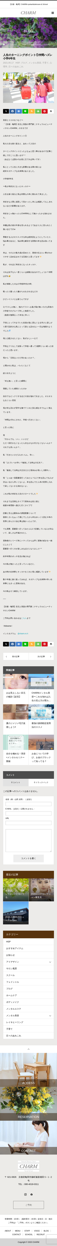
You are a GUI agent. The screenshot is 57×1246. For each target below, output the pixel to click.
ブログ (24, 63)
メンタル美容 (34, 63)
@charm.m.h (23, 634)
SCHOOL (29, 1234)
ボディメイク (12, 1002)
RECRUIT (41, 1234)
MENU (17, 1231)
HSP (18, 63)
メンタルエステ (13, 1009)
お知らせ (10, 955)
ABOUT (8, 1231)
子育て (45, 63)
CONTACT (16, 1234)
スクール (10, 975)
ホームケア (11, 995)
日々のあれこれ (16, 66)
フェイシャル (12, 982)
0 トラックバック (41, 782)
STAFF (27, 1231)
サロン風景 (11, 968)
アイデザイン (12, 962)
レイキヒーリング (14, 1022)
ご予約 (28, 1205)
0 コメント (15, 782)
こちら (24, 618)
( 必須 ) (18, 799)
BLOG (46, 1231)
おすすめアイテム (14, 948)
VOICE (37, 1231)
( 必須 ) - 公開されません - (20, 809)
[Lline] (25, 111)
